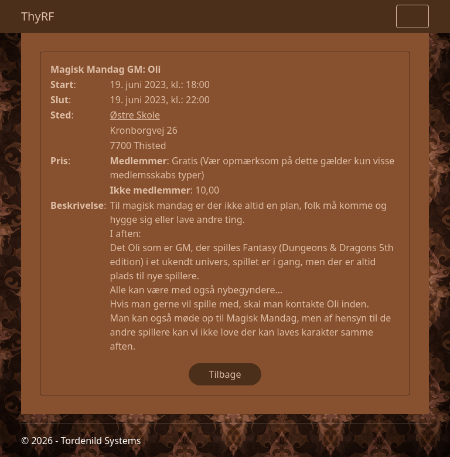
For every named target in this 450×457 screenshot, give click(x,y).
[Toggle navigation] (412, 16)
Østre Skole (135, 115)
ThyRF (37, 16)
